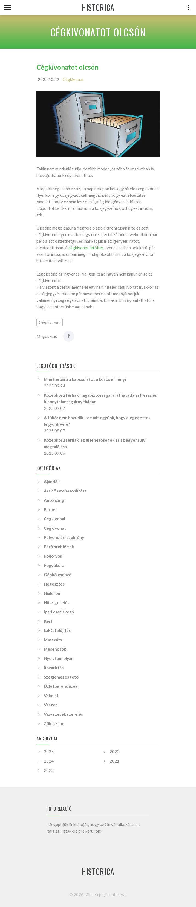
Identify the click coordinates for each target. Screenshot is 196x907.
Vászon (51, 704)
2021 (114, 760)
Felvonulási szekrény (64, 537)
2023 (49, 770)
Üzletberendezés (60, 686)
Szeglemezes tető (61, 676)
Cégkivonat (73, 79)
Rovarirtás (54, 667)
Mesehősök (55, 649)
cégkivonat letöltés (86, 247)
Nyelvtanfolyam (59, 658)
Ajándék (52, 481)
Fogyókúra (54, 565)
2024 (49, 760)
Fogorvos (53, 556)
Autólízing (54, 500)
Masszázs (53, 639)
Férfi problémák (59, 546)
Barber (50, 509)
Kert (48, 621)
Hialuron (52, 593)
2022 (114, 751)
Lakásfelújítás (57, 630)
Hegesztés (54, 583)
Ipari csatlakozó (59, 611)
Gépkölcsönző (57, 574)
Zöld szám (53, 723)
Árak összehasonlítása (65, 490)
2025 (49, 751)
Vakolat (51, 695)
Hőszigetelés (56, 602)
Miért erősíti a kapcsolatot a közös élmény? (85, 379)
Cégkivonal (54, 518)
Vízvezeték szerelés (63, 714)
